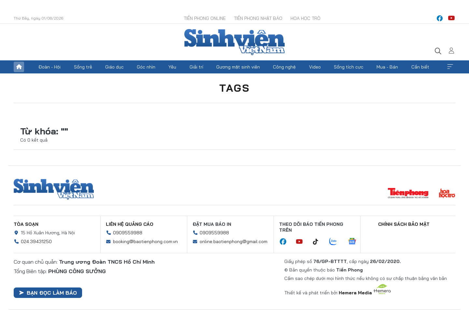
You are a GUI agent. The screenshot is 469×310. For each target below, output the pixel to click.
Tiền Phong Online (205, 18)
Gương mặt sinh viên (238, 67)
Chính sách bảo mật (404, 224)
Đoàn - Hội (49, 67)
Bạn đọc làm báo (48, 292)
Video (315, 67)
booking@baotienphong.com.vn (145, 241)
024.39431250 (36, 241)
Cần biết (420, 67)
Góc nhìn (146, 67)
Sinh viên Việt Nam (54, 189)
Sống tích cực (348, 67)
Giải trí (196, 67)
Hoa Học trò (305, 18)
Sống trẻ (83, 67)
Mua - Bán (387, 67)
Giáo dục (114, 67)
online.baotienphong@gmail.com (233, 241)
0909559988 (127, 233)
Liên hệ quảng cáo (129, 224)
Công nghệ (284, 67)
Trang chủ (19, 67)
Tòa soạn (26, 224)
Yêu (172, 67)
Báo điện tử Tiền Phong (234, 42)
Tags (234, 87)
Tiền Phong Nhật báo (258, 18)
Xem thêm (450, 67)
